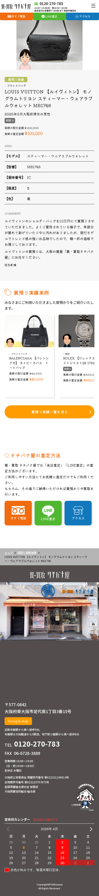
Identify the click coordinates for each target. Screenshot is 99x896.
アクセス (84, 16)
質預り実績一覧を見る (49, 411)
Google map (18, 721)
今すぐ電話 (18, 16)
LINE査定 (51, 16)
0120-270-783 (37, 744)
